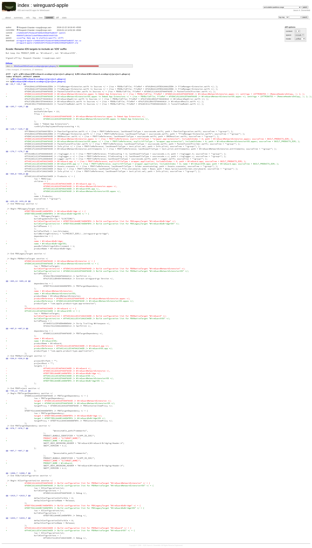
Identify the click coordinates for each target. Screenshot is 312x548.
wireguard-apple (50, 5)
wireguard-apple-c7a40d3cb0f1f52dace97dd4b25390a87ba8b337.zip (47, 43)
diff (57, 17)
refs (27, 17)
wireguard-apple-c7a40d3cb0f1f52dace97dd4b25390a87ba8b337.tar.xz (49, 40)
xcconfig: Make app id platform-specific (37, 38)
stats (64, 17)
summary (18, 17)
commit (49, 17)
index (23, 5)
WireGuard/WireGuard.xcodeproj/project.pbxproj (35, 66)
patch (62, 33)
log (34, 17)
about (8, 17)
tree (40, 17)
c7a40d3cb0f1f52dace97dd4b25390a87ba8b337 (37, 33)
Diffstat (9, 63)
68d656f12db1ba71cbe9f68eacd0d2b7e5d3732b (37, 35)
